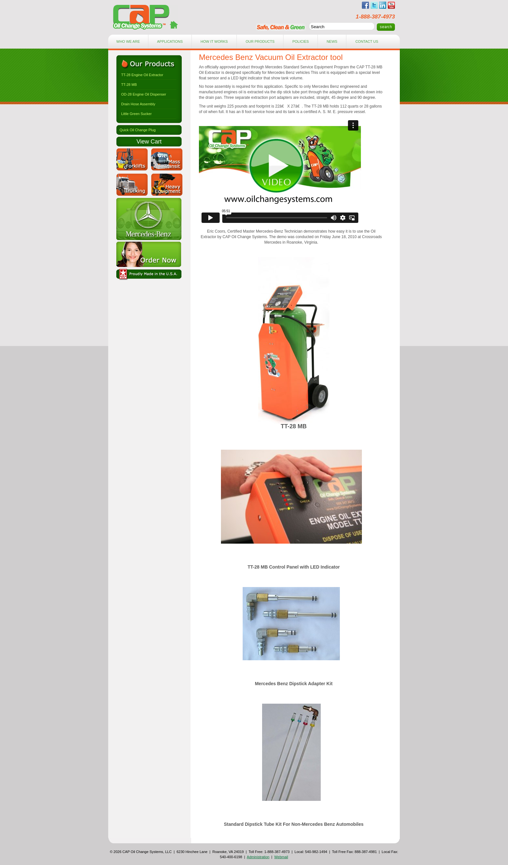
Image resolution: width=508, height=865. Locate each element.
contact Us (366, 41)
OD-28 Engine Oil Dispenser (143, 94)
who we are (128, 41)
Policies (300, 41)
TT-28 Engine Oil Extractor (142, 75)
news (332, 41)
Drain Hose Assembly (138, 104)
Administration (258, 857)
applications (170, 41)
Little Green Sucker (136, 114)
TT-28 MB (129, 84)
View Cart (149, 141)
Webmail (281, 857)
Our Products (260, 41)
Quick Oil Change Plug (138, 130)
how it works (214, 41)
